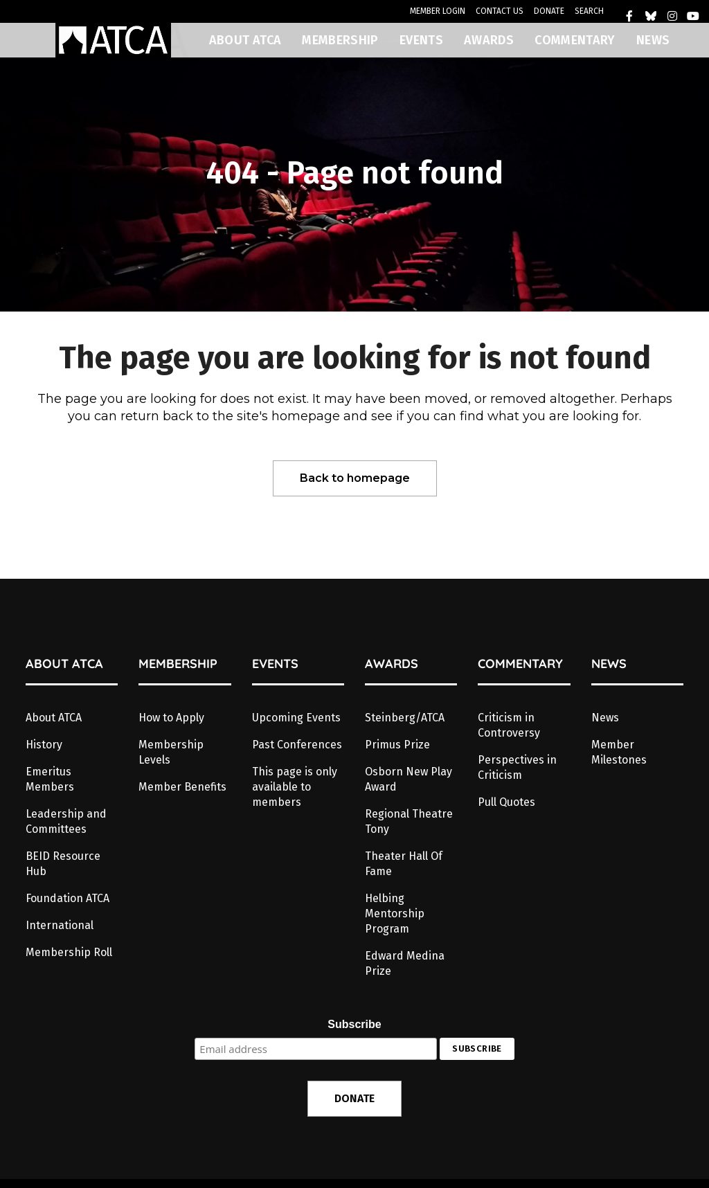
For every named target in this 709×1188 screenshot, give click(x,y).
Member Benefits (182, 786)
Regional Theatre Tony (409, 821)
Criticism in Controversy (509, 725)
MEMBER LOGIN (437, 11)
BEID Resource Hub (63, 863)
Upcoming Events (296, 717)
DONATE (549, 11)
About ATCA (54, 717)
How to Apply (171, 717)
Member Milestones (619, 752)
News (605, 717)
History (44, 744)
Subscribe (354, 1024)
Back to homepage (355, 478)
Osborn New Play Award (408, 779)
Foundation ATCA (67, 898)
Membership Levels (171, 752)
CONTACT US (499, 11)
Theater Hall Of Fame (403, 863)
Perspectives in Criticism (517, 767)
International (59, 925)
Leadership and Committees (66, 821)
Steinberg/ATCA (405, 717)
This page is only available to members (294, 787)
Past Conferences (297, 744)
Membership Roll (69, 952)
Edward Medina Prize (405, 963)
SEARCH (589, 11)
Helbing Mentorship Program (394, 913)
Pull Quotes (506, 802)
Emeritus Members (50, 779)
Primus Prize (397, 744)
